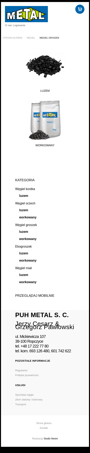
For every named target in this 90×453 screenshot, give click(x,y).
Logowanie (19, 25)
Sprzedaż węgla (24, 394)
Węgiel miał (23, 268)
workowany (28, 217)
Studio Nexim (51, 438)
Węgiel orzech (25, 203)
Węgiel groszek (26, 225)
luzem (23, 195)
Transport (20, 404)
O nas (8, 25)
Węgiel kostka (25, 189)
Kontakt (44, 428)
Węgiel (31, 38)
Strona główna (12, 38)
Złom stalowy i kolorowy (29, 399)
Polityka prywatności (27, 375)
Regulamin (21, 370)
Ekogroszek (23, 246)
